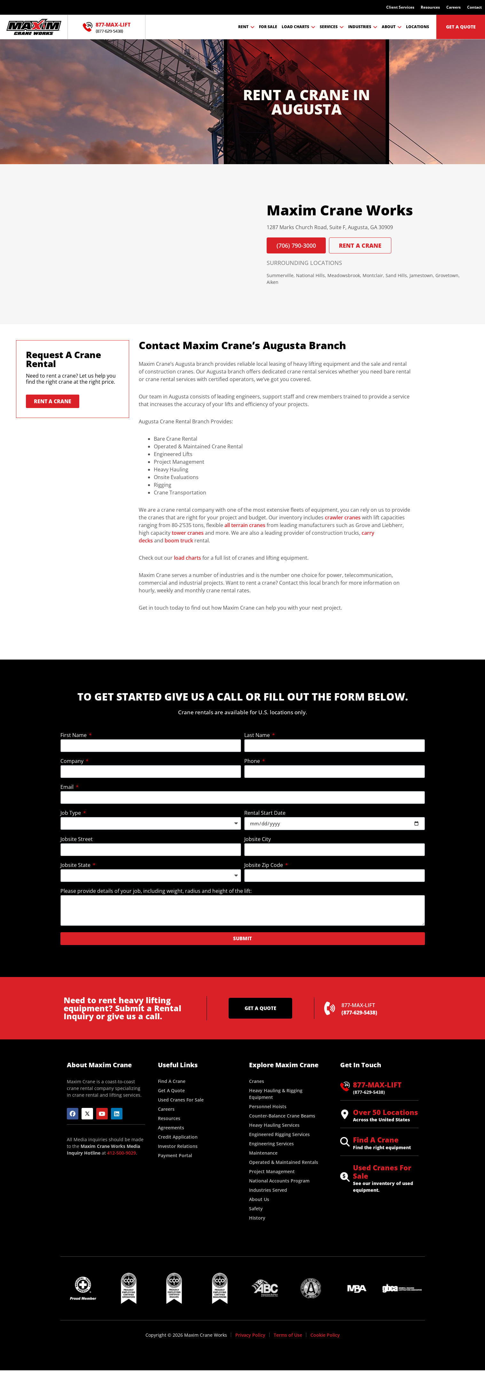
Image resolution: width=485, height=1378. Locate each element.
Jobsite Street (76, 840)
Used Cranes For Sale (382, 1172)
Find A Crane (376, 1139)
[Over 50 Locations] (345, 1114)
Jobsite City (257, 840)
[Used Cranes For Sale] (345, 1177)
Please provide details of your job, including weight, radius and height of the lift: (156, 891)
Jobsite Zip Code (264, 865)
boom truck (179, 540)
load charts (187, 557)
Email (67, 787)
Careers (453, 7)
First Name (74, 736)
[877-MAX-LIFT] (87, 27)
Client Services (400, 7)
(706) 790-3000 (296, 245)
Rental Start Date (265, 813)
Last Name (257, 736)
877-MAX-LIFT (113, 24)
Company (72, 761)
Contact (474, 7)
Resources (430, 7)
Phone (252, 761)
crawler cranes (343, 517)
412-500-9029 (121, 1153)
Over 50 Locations (385, 1112)
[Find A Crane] (345, 1142)
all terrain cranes (244, 525)
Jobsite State (76, 865)
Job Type (71, 813)
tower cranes (188, 532)
